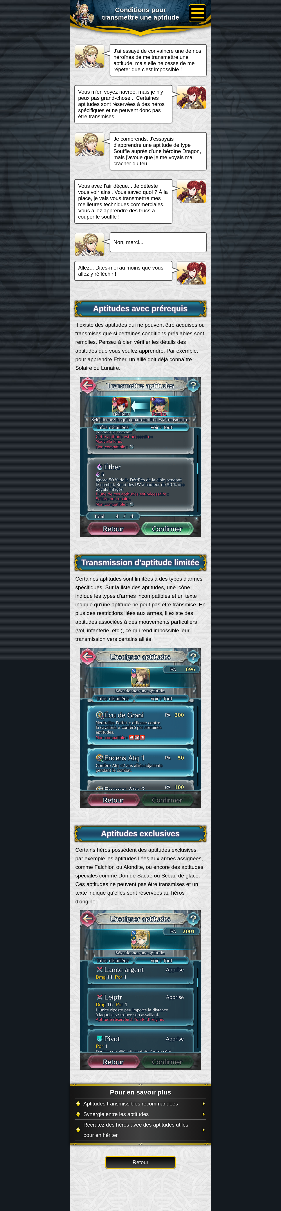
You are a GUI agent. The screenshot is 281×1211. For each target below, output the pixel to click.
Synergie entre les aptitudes (116, 1114)
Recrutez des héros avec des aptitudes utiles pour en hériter (135, 1130)
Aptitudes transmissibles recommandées (130, 1104)
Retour (140, 1162)
